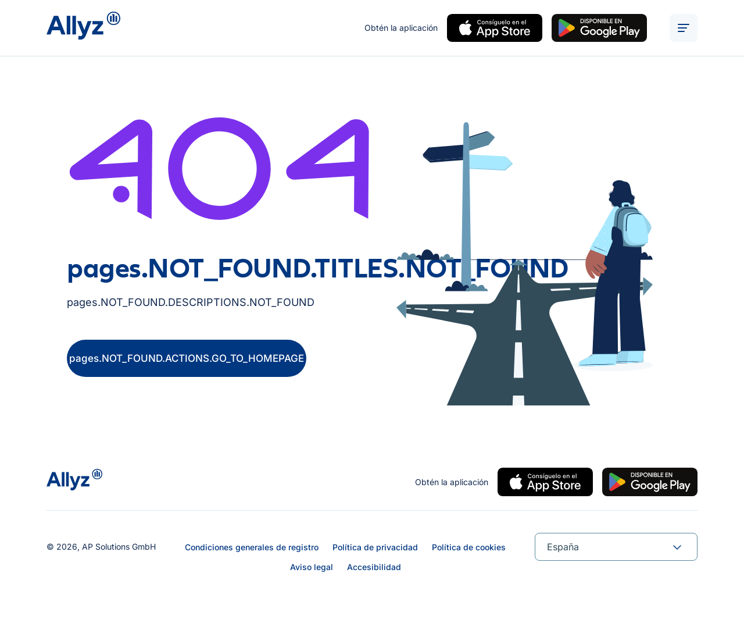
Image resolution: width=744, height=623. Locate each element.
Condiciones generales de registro (252, 547)
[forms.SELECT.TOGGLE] (677, 547)
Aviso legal (311, 567)
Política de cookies (469, 547)
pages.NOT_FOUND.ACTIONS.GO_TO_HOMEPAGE (186, 358)
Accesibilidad (374, 567)
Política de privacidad (375, 547)
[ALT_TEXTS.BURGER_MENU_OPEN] (684, 28)
